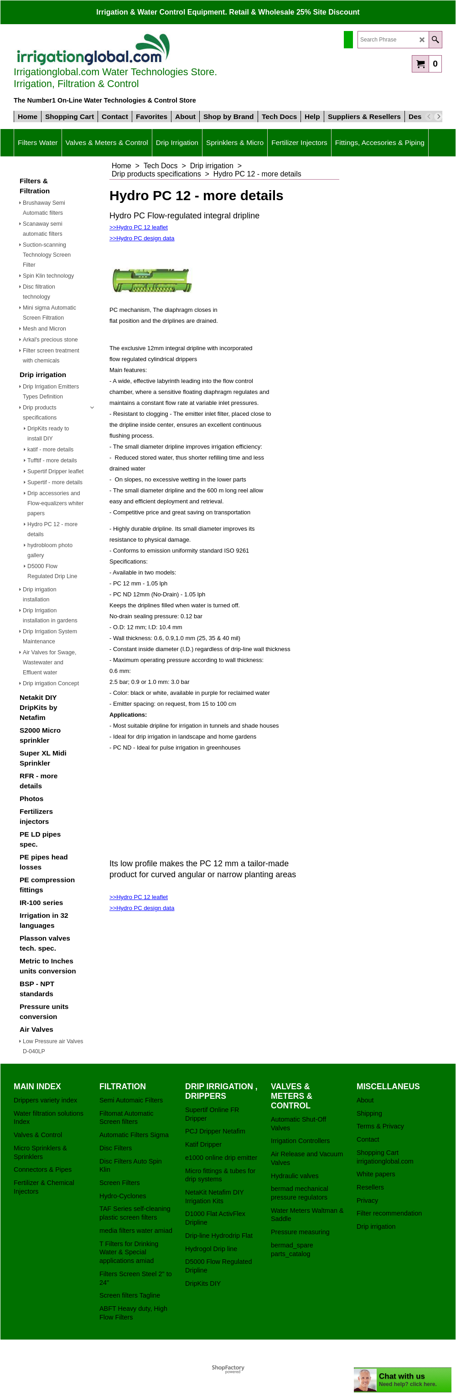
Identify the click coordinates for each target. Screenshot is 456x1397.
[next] (438, 117)
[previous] (429, 117)
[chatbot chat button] (402, 1379)
